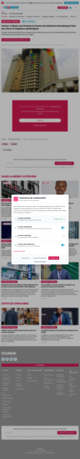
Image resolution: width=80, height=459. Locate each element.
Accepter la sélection (39, 258)
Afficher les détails (19, 251)
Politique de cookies (40, 261)
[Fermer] (65, 197)
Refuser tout (26, 258)
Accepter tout (53, 258)
